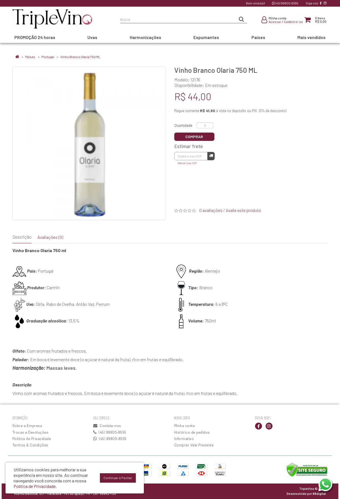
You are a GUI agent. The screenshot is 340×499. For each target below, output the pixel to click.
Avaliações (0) (50, 237)
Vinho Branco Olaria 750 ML (80, 57)
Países (30, 57)
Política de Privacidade (31, 438)
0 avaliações (210, 210)
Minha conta (184, 425)
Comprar (194, 136)
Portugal (47, 57)
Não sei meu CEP (187, 163)
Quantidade (183, 125)
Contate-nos (107, 425)
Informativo (184, 438)
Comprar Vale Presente (194, 445)
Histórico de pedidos (192, 432)
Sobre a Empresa (27, 425)
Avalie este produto (243, 210)
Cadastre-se (293, 22)
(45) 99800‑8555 (285, 3)
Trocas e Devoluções (30, 432)
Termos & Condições (30, 445)
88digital (319, 493)
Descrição (22, 236)
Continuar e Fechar (117, 478)
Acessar (275, 22)
